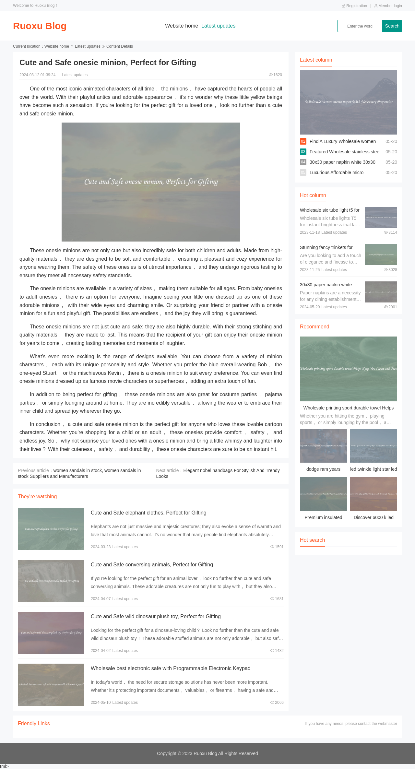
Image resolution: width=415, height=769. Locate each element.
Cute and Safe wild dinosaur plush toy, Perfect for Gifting (156, 616)
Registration (354, 6)
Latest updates (219, 26)
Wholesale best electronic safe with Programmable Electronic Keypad (171, 668)
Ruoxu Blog (40, 25)
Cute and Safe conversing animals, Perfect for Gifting (152, 564)
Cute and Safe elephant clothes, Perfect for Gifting (149, 512)
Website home (182, 26)
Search (392, 26)
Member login (388, 6)
